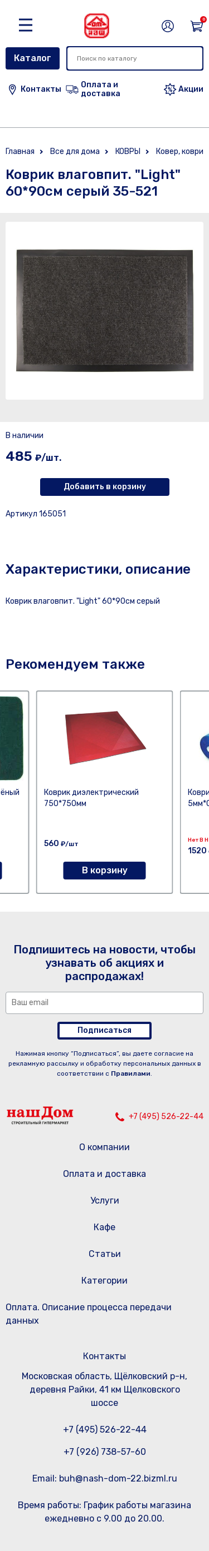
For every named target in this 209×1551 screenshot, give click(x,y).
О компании (104, 1147)
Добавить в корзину (105, 486)
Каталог (32, 58)
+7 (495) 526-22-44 (166, 1116)
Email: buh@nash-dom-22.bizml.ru (104, 1478)
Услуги (104, 1200)
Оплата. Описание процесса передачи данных (89, 1314)
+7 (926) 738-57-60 (105, 1451)
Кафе (104, 1227)
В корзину (105, 870)
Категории (104, 1280)
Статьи (105, 1254)
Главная (20, 151)
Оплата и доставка (104, 1174)
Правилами (130, 1073)
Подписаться (104, 1030)
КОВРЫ (127, 151)
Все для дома (75, 151)
